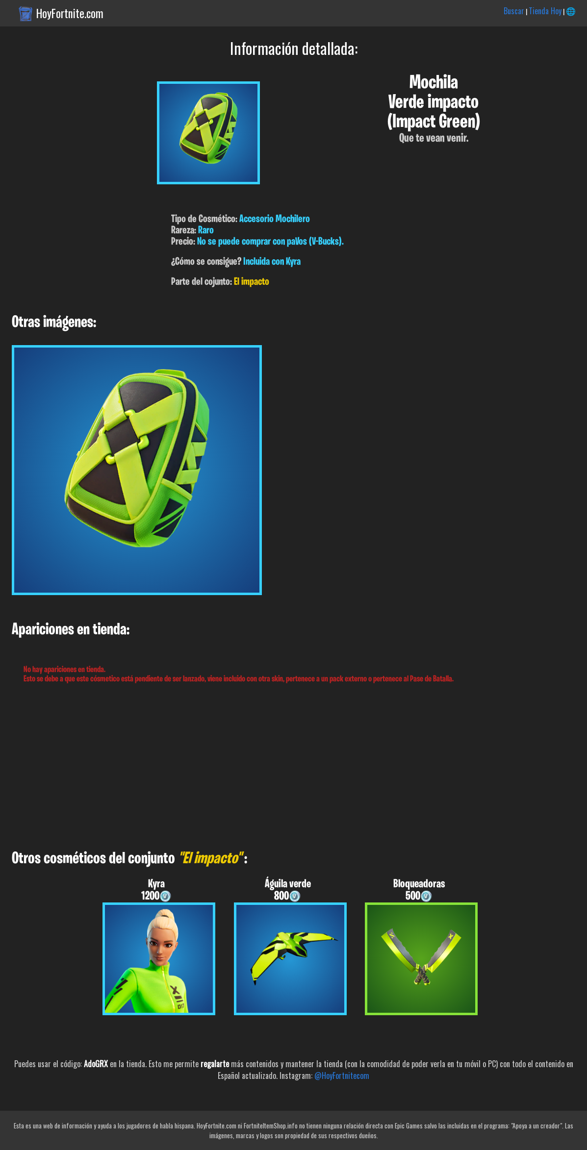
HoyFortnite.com (69, 13)
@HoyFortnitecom (341, 1075)
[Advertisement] (293, 767)
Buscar (514, 11)
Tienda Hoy (545, 11)
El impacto (251, 282)
